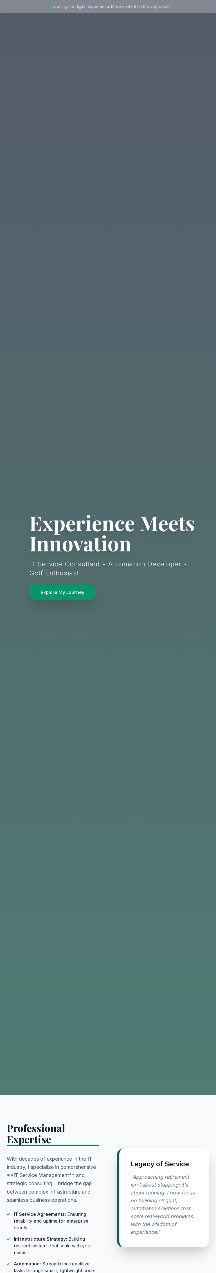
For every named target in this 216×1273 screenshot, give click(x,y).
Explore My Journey (62, 592)
